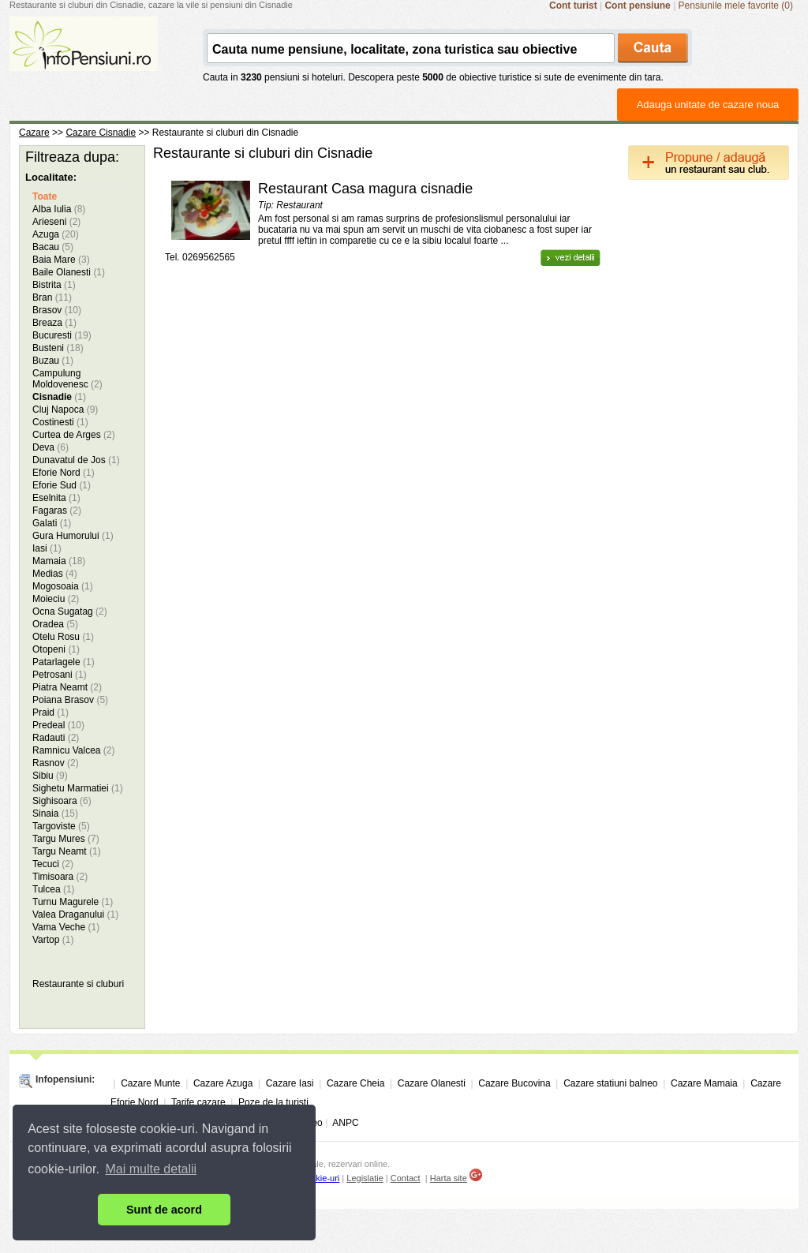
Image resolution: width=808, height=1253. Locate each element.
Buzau (52, 360)
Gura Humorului (73, 535)
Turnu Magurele (72, 901)
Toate (44, 196)
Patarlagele (63, 662)
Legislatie (364, 1178)
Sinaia (55, 813)
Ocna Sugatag (69, 611)
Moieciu (55, 598)
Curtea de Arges (73, 434)
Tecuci (52, 864)
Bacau (52, 246)
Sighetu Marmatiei (77, 788)
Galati (51, 523)
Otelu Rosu (63, 636)
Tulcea (53, 889)
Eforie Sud (61, 485)
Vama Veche (65, 927)
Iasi (47, 548)
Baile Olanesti (68, 272)
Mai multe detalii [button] (151, 1169)
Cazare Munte (150, 1083)
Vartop (52, 939)
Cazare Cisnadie (100, 132)
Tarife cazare (198, 1102)
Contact (406, 1178)
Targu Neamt (66, 851)
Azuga (55, 234)
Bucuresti (62, 335)
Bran (52, 297)
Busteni (58, 347)
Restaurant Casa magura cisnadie (365, 188)
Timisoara (60, 876)
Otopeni (56, 649)
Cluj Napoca (65, 409)
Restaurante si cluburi (78, 983)
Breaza (54, 322)
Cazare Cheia (355, 1083)
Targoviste (61, 826)
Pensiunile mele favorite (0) (736, 5)
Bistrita (54, 284)
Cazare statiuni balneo (610, 1083)
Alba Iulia (58, 209)
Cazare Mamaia (704, 1083)
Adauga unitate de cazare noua (708, 104)
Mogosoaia (62, 586)
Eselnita (56, 497)
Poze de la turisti (273, 1102)
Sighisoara (62, 800)
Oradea (55, 624)
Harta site (448, 1178)
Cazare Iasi (290, 1083)
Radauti (55, 737)
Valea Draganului (75, 914)
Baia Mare (61, 259)
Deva (50, 447)
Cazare (34, 132)
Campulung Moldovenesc (67, 379)
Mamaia (58, 561)
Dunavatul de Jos (76, 460)
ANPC (345, 1122)
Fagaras (56, 510)
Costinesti (60, 422)
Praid (50, 712)
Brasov (56, 310)
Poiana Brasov (70, 699)
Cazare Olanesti (432, 1083)
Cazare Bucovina (514, 1083)
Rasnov (55, 763)
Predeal (58, 725)
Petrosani (59, 674)
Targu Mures (65, 838)
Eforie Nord (63, 472)
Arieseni (56, 221)
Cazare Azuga (222, 1083)
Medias (54, 573)
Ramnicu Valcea (73, 750)
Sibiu (50, 775)
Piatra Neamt (67, 687)
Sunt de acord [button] (164, 1209)
